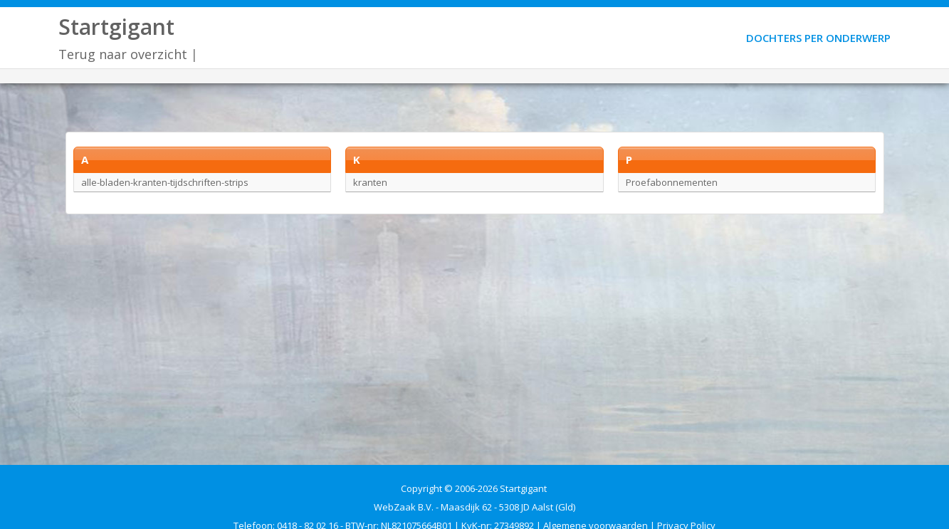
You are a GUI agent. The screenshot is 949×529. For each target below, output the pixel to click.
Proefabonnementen (672, 182)
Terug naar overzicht (122, 54)
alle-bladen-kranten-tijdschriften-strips (164, 182)
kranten (370, 182)
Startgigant (116, 26)
